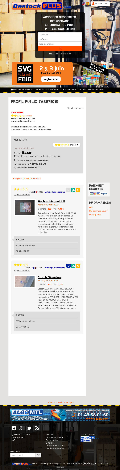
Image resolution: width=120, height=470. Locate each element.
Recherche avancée (60, 53)
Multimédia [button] (40, 89)
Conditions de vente (55, 448)
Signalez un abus (75, 108)
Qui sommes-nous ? (98, 211)
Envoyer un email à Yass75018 (27, 178)
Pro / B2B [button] (83, 89)
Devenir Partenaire (54, 437)
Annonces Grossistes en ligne (60, 402)
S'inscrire (50, 442)
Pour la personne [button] (68, 89)
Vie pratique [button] (52, 89)
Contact (49, 434)
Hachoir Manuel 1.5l (51, 201)
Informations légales (55, 445)
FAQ (91, 207)
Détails (29, 115)
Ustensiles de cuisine (55, 192)
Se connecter (52, 440)
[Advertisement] (47, 365)
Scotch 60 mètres (49, 277)
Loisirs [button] (92, 89)
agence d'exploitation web (58, 463)
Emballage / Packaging (54, 267)
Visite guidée (95, 214)
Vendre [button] (100, 89)
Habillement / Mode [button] (23, 89)
